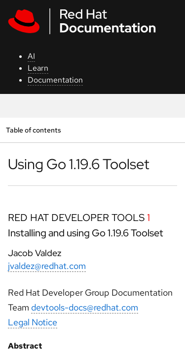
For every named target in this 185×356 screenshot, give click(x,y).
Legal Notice (32, 322)
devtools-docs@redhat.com (84, 307)
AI (31, 56)
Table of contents (33, 129)
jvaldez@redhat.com (47, 265)
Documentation (55, 80)
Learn (38, 68)
